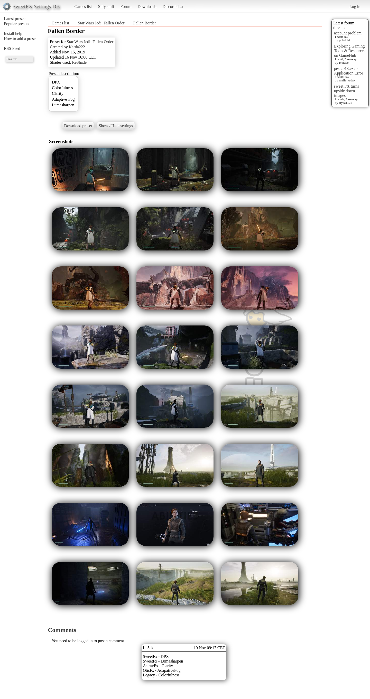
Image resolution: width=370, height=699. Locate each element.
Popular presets (16, 24)
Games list (83, 6)
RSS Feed (12, 48)
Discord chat (172, 6)
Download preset (78, 126)
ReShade (79, 62)
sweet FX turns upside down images (346, 91)
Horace (344, 62)
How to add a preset (20, 38)
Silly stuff (106, 6)
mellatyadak (347, 80)
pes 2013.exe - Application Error (348, 70)
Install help (13, 33)
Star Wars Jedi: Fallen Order (101, 23)
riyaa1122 (345, 103)
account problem (348, 33)
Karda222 (77, 47)
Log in (354, 6)
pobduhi (344, 40)
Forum (126, 6)
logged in (85, 641)
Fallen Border (144, 23)
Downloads (146, 6)
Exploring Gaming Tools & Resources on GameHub (349, 51)
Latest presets (15, 18)
